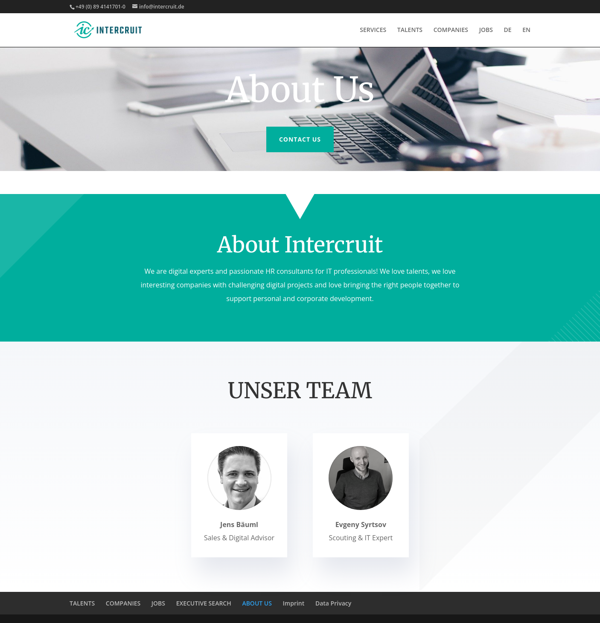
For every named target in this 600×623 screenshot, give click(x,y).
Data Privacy (333, 603)
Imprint (294, 603)
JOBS (486, 30)
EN (526, 30)
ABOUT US (257, 603)
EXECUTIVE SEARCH (203, 603)
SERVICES (373, 30)
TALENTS (409, 30)
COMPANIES (451, 30)
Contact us (300, 139)
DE (508, 30)
